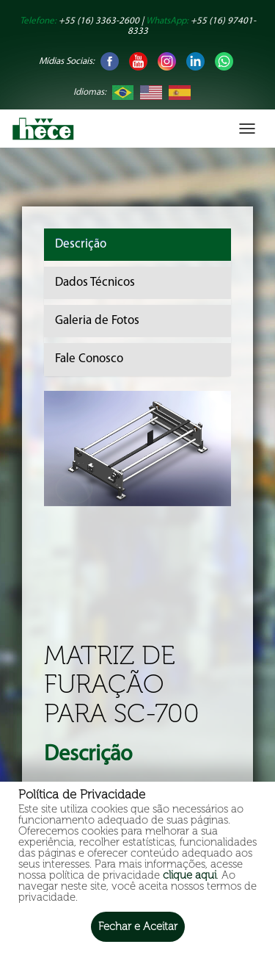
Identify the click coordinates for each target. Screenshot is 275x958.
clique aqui (189, 875)
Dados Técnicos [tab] (95, 282)
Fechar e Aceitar (137, 926)
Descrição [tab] (80, 244)
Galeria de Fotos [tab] (97, 320)
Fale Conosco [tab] (89, 359)
